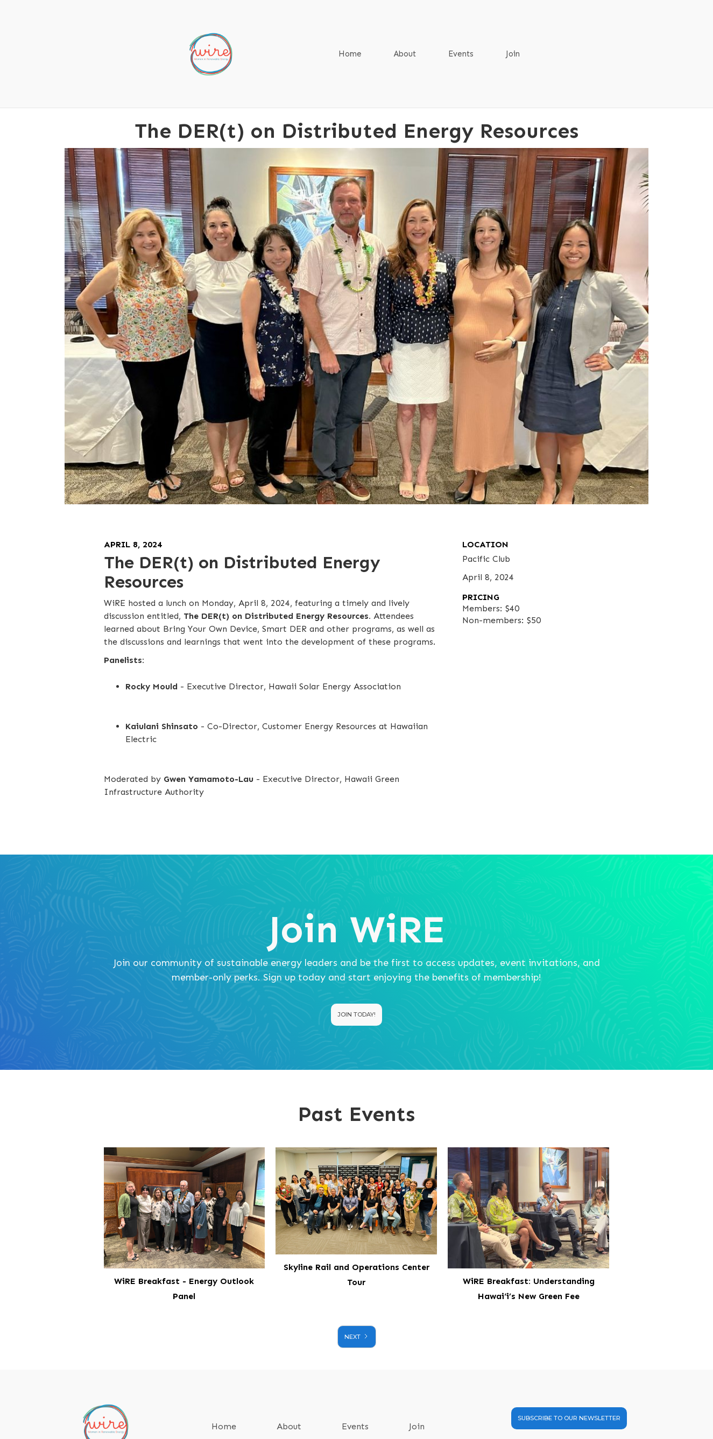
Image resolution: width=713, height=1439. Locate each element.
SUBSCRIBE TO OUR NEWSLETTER (569, 1418)
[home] (216, 54)
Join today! (356, 1014)
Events (461, 54)
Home (350, 54)
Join (513, 54)
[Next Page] (356, 1337)
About (405, 54)
